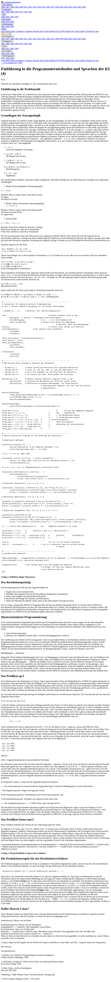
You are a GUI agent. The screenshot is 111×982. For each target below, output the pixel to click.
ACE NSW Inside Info (65, 31)
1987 (7, 7)
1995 (43, 7)
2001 (70, 7)
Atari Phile (5, 31)
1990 (21, 7)
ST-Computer (7, 5)
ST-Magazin (6, 9)
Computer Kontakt (32, 31)
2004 (84, 7)
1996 (48, 7)
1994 (39, 7)
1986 (3, 7)
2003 (79, 7)
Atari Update (79, 31)
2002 (75, 7)
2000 (66, 7)
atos (97, 31)
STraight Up (90, 31)
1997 (52, 7)
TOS (3, 14)
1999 (61, 7)
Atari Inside (6, 19)
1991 (25, 7)
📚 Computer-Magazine (10, 2)
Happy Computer (17, 31)
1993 (34, 7)
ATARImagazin (7, 24)
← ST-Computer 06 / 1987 (11, 63)
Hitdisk (53, 31)
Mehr (4, 29)
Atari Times (45, 31)
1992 (30, 7)
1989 (16, 7)
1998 (57, 7)
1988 (12, 7)
